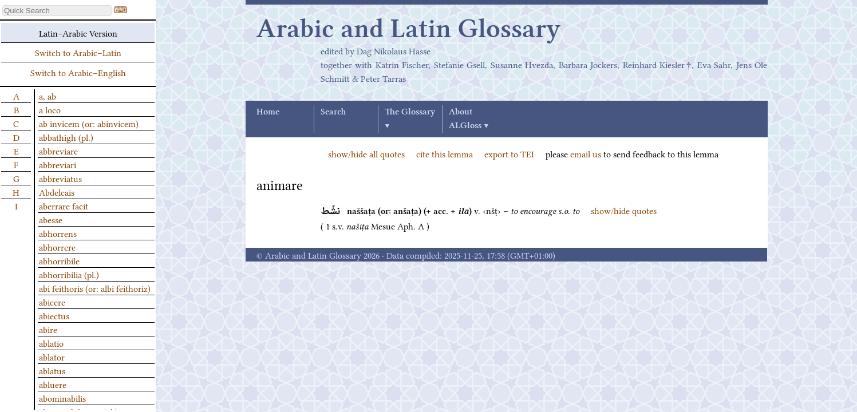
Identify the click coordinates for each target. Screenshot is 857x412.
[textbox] (57, 10)
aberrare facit (63, 205)
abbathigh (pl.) (66, 136)
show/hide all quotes (366, 153)
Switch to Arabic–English (78, 72)
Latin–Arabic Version (78, 32)
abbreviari (57, 164)
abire (48, 329)
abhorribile (59, 260)
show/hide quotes (624, 210)
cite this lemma (444, 153)
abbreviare (58, 150)
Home (267, 112)
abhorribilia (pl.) (69, 274)
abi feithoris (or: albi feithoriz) (95, 288)
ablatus (52, 370)
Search (333, 112)
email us (585, 153)
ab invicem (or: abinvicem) (89, 123)
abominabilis (62, 397)
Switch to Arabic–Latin (78, 52)
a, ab (47, 95)
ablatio (51, 342)
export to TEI (509, 153)
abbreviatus (60, 178)
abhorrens (58, 233)
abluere (52, 384)
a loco (50, 109)
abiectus (54, 315)
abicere (52, 301)
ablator (52, 356)
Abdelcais (56, 191)
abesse (50, 219)
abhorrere (57, 246)
